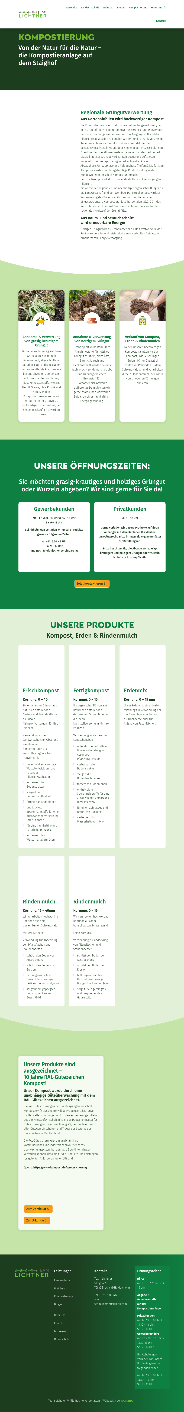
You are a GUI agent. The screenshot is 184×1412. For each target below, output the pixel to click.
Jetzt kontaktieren (90, 583)
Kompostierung (138, 7)
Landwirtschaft (90, 7)
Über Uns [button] (156, 7)
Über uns (59, 1315)
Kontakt (161, 20)
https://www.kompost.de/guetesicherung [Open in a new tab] (60, 1167)
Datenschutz (61, 1339)
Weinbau (108, 7)
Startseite (71, 7)
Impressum (61, 1331)
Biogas (121, 7)
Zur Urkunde (35, 1220)
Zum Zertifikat (36, 1209)
